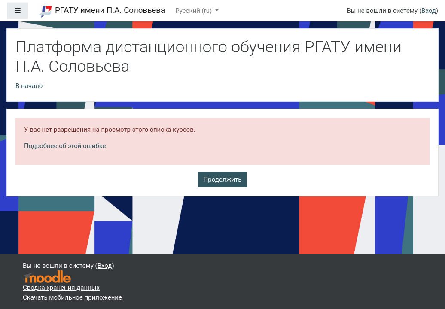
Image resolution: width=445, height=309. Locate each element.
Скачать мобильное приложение (72, 297)
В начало (29, 86)
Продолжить (223, 179)
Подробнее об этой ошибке (65, 146)
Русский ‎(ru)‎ (194, 11)
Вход (428, 11)
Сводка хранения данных (61, 287)
